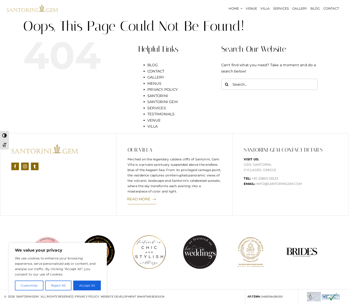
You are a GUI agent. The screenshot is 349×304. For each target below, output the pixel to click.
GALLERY (155, 77)
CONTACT (155, 71)
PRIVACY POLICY (162, 89)
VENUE (154, 120)
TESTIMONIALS (161, 114)
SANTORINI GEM (162, 102)
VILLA (152, 126)
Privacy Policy (87, 296)
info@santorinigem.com (279, 184)
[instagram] (25, 166)
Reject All (58, 285)
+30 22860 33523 (265, 178)
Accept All (87, 285)
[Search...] (269, 84)
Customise (29, 285)
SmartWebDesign (150, 296)
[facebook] (15, 166)
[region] (58, 269)
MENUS (154, 83)
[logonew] (32, 6)
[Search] (226, 84)
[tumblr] (35, 166)
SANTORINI (157, 96)
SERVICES (156, 108)
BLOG (152, 65)
